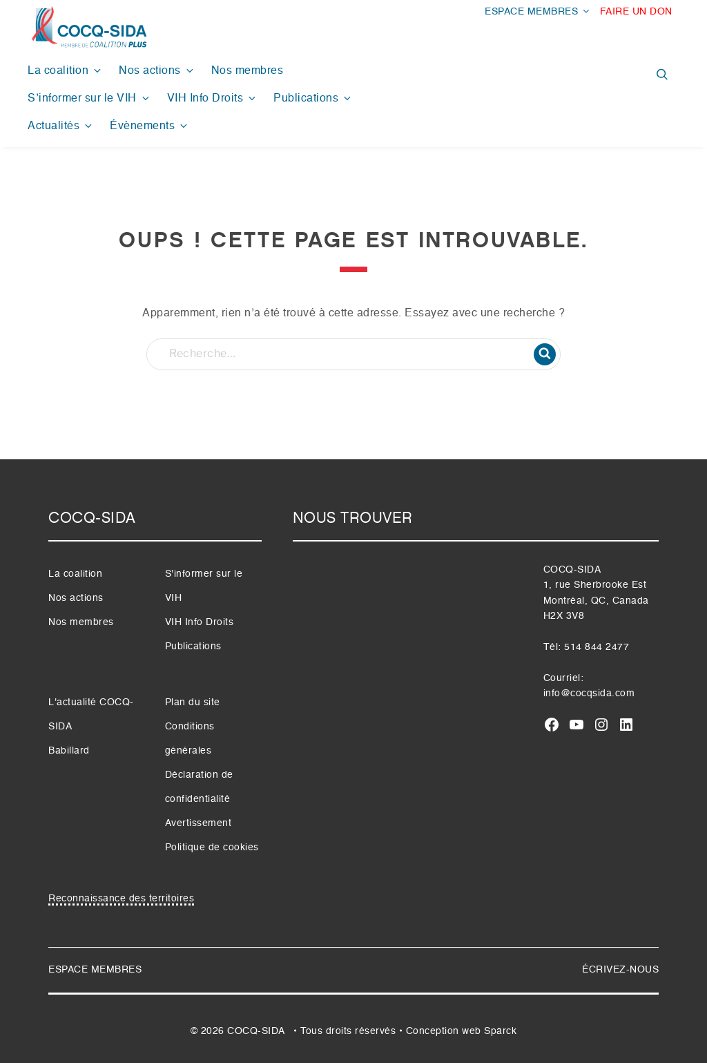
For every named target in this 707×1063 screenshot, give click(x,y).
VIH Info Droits (212, 98)
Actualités (61, 126)
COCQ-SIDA (255, 1031)
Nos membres (247, 71)
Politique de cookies (212, 847)
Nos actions (157, 71)
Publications (313, 98)
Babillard (69, 751)
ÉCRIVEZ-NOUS (620, 970)
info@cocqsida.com (589, 693)
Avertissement (198, 823)
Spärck (500, 1031)
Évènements (149, 126)
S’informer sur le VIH (89, 98)
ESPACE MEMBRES (538, 11)
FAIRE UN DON (636, 12)
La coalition (65, 71)
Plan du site (192, 702)
